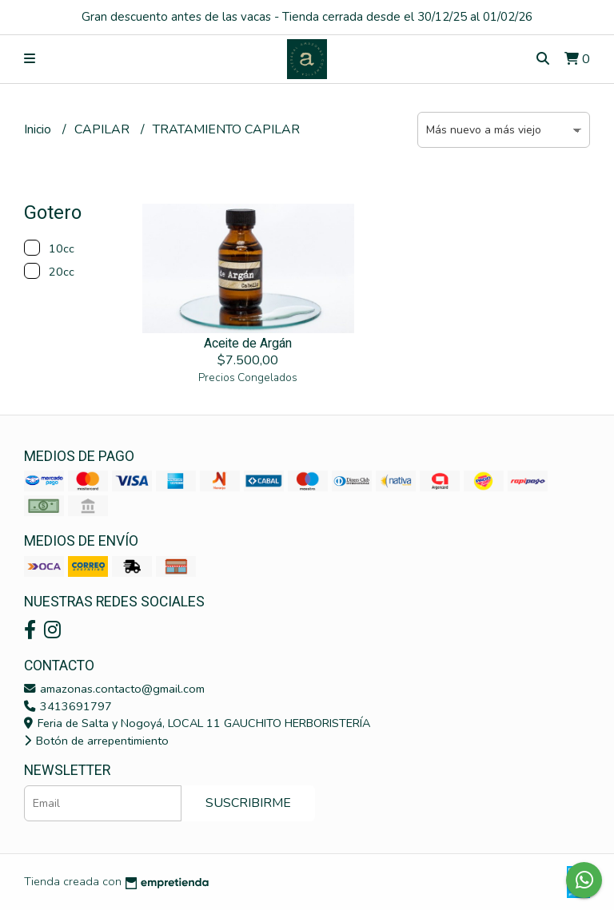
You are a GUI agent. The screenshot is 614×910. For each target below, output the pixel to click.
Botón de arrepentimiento (96, 741)
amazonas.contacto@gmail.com (114, 689)
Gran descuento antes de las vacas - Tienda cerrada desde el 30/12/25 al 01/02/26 (307, 17)
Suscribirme (248, 803)
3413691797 (68, 706)
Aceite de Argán (248, 343)
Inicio (39, 129)
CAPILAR (103, 129)
